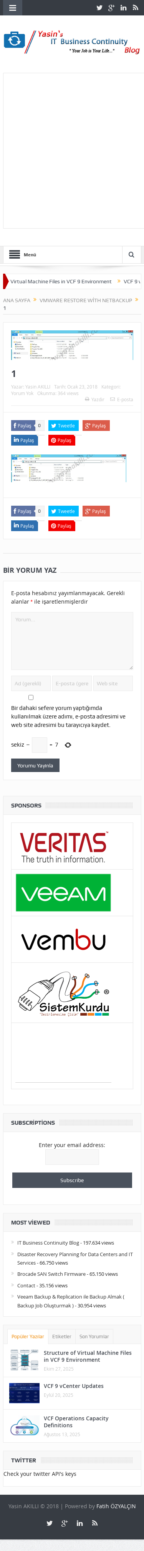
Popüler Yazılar (28, 1336)
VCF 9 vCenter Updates (74, 1386)
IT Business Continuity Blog (48, 1242)
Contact (26, 1285)
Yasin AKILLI (37, 387)
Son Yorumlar (94, 1336)
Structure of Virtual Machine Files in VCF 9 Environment (88, 1356)
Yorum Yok (22, 393)
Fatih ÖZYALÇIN (116, 1506)
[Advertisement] (72, 149)
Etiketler (61, 1336)
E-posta (121, 399)
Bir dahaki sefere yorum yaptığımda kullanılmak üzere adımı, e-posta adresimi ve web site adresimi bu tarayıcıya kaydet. (68, 717)
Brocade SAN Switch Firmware (51, 1273)
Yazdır (94, 399)
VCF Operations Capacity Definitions (76, 1422)
